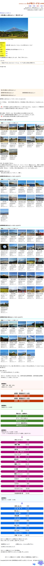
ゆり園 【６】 (22, 469)
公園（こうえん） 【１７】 (22, 528)
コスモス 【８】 (22, 483)
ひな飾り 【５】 (22, 442)
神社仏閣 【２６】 (22, 515)
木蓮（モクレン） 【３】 (22, 447)
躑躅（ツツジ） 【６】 (22, 461)
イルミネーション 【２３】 (22, 488)
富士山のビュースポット (22, 420)
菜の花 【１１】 (22, 449)
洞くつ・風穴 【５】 (22, 513)
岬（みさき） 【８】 (22, 518)
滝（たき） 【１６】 (22, 530)
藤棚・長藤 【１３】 (22, 456)
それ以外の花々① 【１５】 (22, 491)
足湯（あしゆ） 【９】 (22, 506)
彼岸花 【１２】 (22, 481)
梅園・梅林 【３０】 (22, 444)
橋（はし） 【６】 (22, 511)
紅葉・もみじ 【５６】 (22, 486)
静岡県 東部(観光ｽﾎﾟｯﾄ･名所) (22, 398)
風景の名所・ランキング (22, 416)
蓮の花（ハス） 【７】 (22, 476)
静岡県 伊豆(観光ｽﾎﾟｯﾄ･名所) (22, 401)
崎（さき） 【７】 (22, 525)
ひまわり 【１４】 (22, 478)
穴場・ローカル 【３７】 (22, 535)
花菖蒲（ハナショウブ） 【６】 (22, 471)
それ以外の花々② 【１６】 (22, 493)
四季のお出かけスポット (22, 425)
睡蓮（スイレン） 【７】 (22, 473)
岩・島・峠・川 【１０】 (22, 508)
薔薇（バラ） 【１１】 (22, 464)
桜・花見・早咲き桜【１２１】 (22, 452)
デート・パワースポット (22, 418)
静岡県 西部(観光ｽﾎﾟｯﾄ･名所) (22, 393)
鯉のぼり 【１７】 (22, 459)
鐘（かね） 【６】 (22, 523)
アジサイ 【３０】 (22, 466)
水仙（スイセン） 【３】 (22, 439)
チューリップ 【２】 (22, 454)
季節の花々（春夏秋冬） (22, 413)
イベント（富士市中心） (22, 423)
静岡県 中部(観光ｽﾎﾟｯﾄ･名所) (22, 396)
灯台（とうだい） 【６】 (22, 532)
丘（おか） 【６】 (22, 520)
